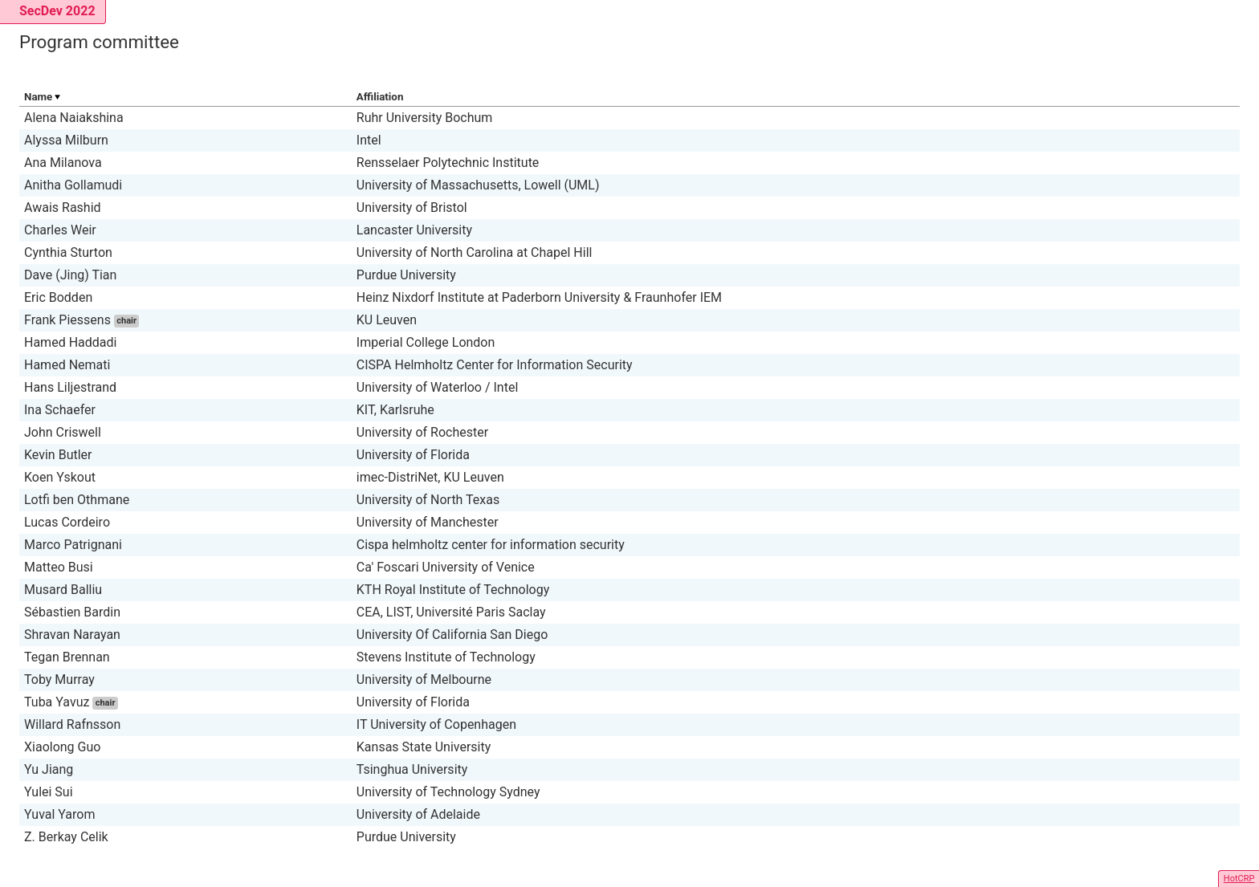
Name (38, 97)
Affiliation (380, 97)
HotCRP (1239, 878)
